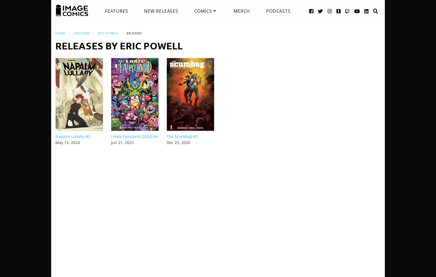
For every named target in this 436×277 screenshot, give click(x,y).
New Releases (161, 11)
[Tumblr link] (338, 11)
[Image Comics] (72, 10)
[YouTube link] (357, 11)
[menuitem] (116, 11)
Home (60, 33)
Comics (203, 11)
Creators (81, 33)
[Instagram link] (330, 11)
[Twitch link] (347, 11)
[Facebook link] (311, 11)
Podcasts (278, 11)
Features (116, 11)
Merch (242, 11)
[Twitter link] (320, 11)
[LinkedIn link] (366, 11)
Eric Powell (108, 33)
